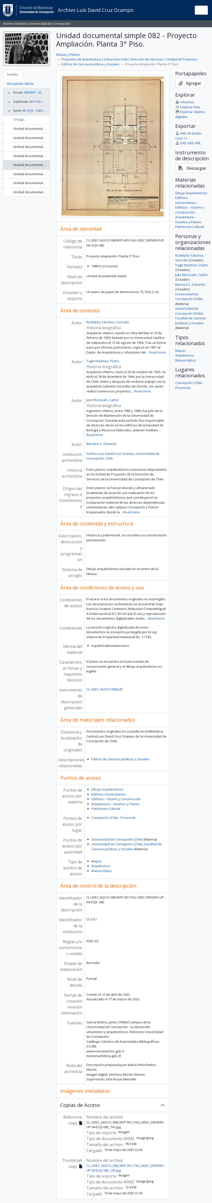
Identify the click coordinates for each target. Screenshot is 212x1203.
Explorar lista (187, 107)
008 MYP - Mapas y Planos (43, 92)
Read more (157, 352)
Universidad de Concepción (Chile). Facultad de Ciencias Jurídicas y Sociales (126, 846)
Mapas (96, 861)
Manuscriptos (101, 871)
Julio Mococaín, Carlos (102, 400)
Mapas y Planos (68, 54)
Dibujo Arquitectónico (107, 789)
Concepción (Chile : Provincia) (113, 817)
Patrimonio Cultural (105, 808)
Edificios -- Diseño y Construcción (116, 799)
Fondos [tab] (12, 74)
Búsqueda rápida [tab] (20, 83)
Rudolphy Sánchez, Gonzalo (107, 322)
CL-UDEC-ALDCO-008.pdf (104, 689)
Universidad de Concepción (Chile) (117, 839)
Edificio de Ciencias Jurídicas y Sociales (91, 64)
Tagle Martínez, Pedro (102, 361)
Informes (184, 102)
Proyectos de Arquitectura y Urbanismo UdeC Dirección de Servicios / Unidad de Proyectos (130, 59)
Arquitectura (100, 866)
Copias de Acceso (80, 1105)
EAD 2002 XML (188, 143)
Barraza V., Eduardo (101, 443)
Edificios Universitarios (108, 794)
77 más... (19, 119)
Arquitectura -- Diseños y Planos (115, 804)
